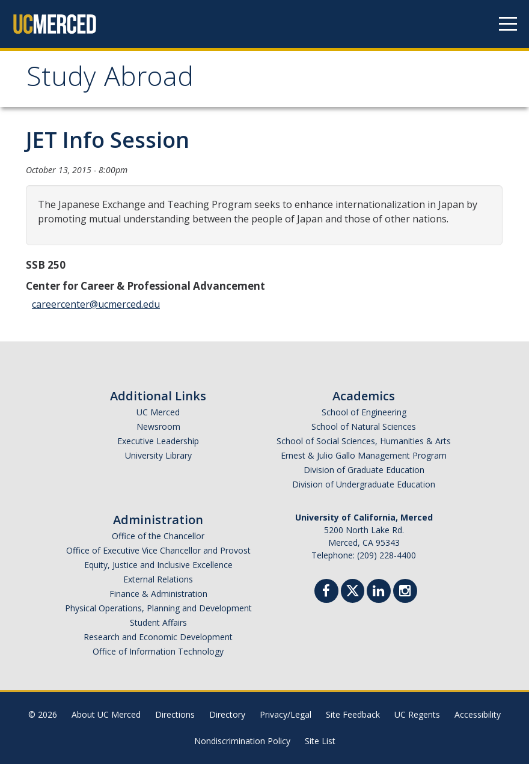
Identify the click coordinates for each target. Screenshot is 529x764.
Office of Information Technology (158, 651)
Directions (175, 714)
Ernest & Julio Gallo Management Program (364, 455)
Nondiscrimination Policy (242, 741)
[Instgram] (405, 592)
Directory (227, 714)
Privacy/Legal (285, 714)
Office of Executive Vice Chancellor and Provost (158, 550)
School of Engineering (364, 412)
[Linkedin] (379, 592)
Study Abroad (110, 80)
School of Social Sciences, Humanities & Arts (364, 441)
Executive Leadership (158, 441)
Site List (320, 741)
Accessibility (477, 714)
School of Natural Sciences (363, 426)
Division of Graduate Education (364, 469)
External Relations (158, 579)
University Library (158, 455)
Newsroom (158, 426)
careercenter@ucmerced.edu (96, 304)
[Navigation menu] (508, 24)
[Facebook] (326, 592)
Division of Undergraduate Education (363, 484)
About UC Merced (106, 714)
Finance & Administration (158, 593)
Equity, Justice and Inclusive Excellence (158, 564)
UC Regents (417, 714)
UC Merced (158, 412)
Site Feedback (353, 714)
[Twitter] (352, 589)
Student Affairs (158, 622)
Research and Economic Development (158, 637)
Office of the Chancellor (158, 536)
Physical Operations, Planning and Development (158, 608)
